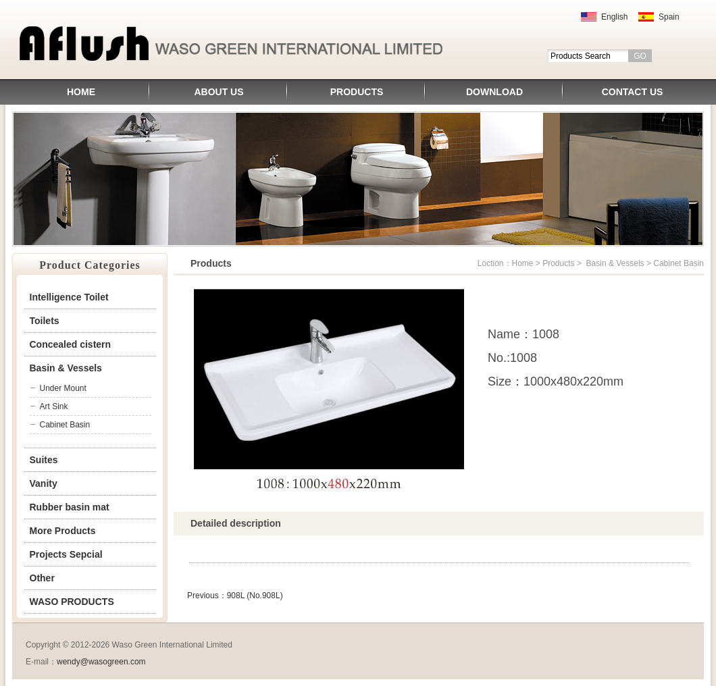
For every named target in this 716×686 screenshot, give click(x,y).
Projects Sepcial (66, 554)
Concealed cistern (70, 344)
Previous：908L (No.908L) (235, 595)
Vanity (43, 483)
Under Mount (63, 388)
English (614, 17)
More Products (63, 530)
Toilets (44, 320)
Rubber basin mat (69, 507)
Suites (44, 459)
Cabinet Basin (65, 424)
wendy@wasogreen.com (101, 661)
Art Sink (54, 406)
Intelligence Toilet (69, 297)
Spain (669, 17)
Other (42, 578)
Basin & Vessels (66, 368)
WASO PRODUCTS (72, 601)
